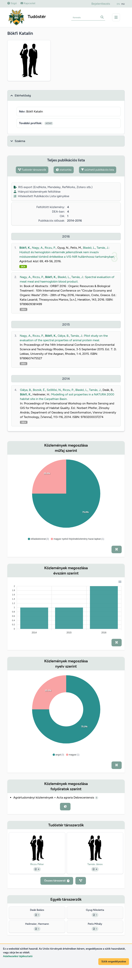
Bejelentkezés (100, 3)
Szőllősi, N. (54, 390)
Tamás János (94, 864)
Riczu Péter (37, 864)
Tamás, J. (103, 247)
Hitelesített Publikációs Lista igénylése (41, 196)
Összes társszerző (56, 880)
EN (118, 4)
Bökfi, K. (24, 247)
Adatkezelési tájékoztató (18, 956)
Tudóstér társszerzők (32, 169)
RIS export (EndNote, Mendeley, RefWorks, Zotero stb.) (53, 187)
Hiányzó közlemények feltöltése (37, 191)
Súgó (12, 3)
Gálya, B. (63, 335)
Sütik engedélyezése (113, 961)
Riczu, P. (50, 247)
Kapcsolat (27, 3)
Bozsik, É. (39, 390)
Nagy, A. (37, 247)
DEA (23, 266)
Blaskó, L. (89, 247)
